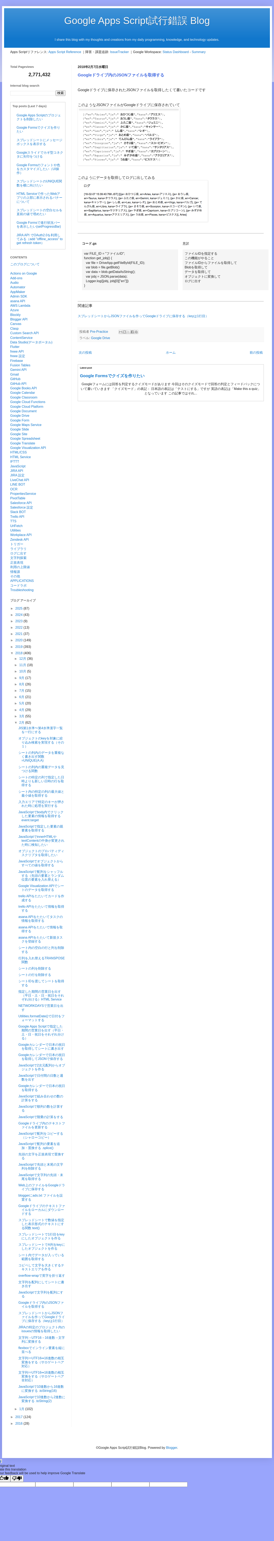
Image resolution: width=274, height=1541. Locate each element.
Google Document (23, 411)
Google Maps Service (26, 425)
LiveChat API (19, 480)
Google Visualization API (28, 448)
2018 (19, 653)
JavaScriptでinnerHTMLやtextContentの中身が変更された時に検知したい (41, 840)
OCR (14, 489)
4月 (22, 710)
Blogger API (19, 319)
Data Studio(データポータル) (31, 342)
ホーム (171, 352)
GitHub (15, 379)
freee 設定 (17, 356)
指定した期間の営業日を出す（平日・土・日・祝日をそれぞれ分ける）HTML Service (41, 995)
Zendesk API (19, 539)
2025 (19, 608)
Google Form (19, 420)
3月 (22, 716)
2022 (19, 627)
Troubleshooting (22, 590)
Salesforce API (21, 503)
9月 (22, 678)
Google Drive (100, 338)
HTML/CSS (18, 452)
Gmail (14, 374)
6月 (22, 697)
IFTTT (14, 461)
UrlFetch (16, 526)
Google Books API (23, 388)
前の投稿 (256, 352)
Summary (199, 52)
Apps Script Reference (64, 52)
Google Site (18, 434)
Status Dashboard (176, 52)
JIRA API (16, 470)
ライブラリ (18, 549)
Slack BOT (18, 512)
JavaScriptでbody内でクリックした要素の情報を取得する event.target (41, 816)
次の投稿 (85, 352)
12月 (23, 658)
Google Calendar (22, 392)
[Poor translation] (17, 1478)
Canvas (15, 324)
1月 (22, 1409)
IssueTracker (119, 52)
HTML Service (20, 457)
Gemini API (18, 369)
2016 (19, 1423)
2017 (19, 1417)
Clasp (14, 328)
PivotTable (17, 498)
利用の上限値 (20, 567)
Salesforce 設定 (21, 507)
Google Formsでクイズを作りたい (112, 376)
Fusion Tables (20, 365)
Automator (17, 287)
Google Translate (22, 443)
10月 (23, 671)
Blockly (15, 315)
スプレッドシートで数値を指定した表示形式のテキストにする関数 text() (41, 1224)
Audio (14, 282)
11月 (23, 665)
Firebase (16, 360)
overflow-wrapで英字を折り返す (41, 1275)
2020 (19, 640)
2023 (19, 621)
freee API (17, 351)
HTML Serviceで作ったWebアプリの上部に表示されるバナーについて (39, 197)
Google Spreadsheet (25, 438)
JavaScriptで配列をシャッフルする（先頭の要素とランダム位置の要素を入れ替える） (41, 875)
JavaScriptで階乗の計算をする (40, 1117)
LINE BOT (17, 484)
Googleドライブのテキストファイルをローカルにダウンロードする (41, 1209)
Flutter (14, 347)
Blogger (171, 1447)
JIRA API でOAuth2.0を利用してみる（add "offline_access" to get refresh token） (40, 239)
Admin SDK (18, 296)
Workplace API (21, 535)
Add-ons (16, 278)
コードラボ (18, 585)
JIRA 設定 (17, 475)
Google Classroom (23, 397)
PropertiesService (23, 493)
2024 (19, 615)
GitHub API (18, 383)
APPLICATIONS (22, 581)
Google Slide (19, 429)
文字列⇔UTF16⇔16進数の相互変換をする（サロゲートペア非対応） (41, 1376)
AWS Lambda (20, 305)
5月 (22, 703)
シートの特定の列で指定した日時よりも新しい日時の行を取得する (41, 781)
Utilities (15, 530)
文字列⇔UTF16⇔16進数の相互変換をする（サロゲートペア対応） (41, 1362)
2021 (19, 634)
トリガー (16, 544)
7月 (22, 690)
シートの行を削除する (34, 975)
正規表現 (16, 562)
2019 (19, 646)
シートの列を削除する (34, 968)
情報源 (15, 571)
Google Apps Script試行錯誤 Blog (137, 20)
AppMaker (17, 292)
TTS (13, 521)
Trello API (17, 516)
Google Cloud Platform (26, 406)
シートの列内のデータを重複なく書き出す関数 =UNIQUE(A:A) (41, 756)
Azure (14, 310)
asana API (17, 301)
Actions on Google (23, 273)
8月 (22, 684)
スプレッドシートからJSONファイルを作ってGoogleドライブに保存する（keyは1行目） (143, 316)
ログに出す (18, 553)
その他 (15, 576)
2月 (22, 722)
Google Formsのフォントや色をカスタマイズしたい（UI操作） (38, 169)
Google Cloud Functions (27, 402)
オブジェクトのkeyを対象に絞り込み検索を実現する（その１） (41, 742)
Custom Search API (24, 333)
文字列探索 (18, 558)
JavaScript (18, 466)
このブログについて (25, 264)
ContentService (21, 338)
